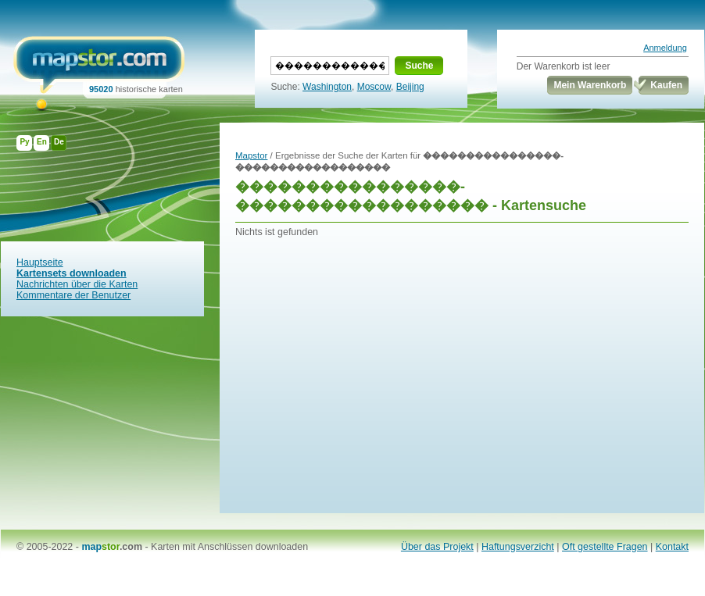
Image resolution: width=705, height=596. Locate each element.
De (59, 141)
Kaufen (666, 85)
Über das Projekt (437, 546)
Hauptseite (39, 262)
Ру (24, 141)
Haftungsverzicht (517, 546)
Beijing (410, 86)
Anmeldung (665, 47)
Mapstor (251, 155)
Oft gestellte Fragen (605, 546)
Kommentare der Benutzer (73, 295)
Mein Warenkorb (589, 85)
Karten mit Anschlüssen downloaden (229, 546)
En (42, 141)
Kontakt (672, 546)
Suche (419, 65)
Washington (327, 86)
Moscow (374, 86)
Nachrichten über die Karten (77, 284)
